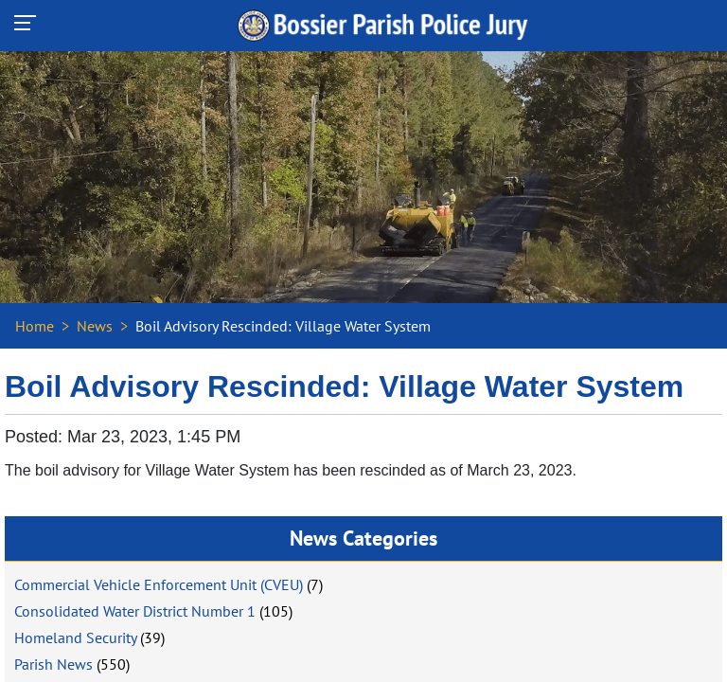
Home (34, 325)
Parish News (53, 664)
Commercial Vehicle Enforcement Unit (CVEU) (158, 584)
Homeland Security (75, 637)
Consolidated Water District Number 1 (135, 610)
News (95, 325)
